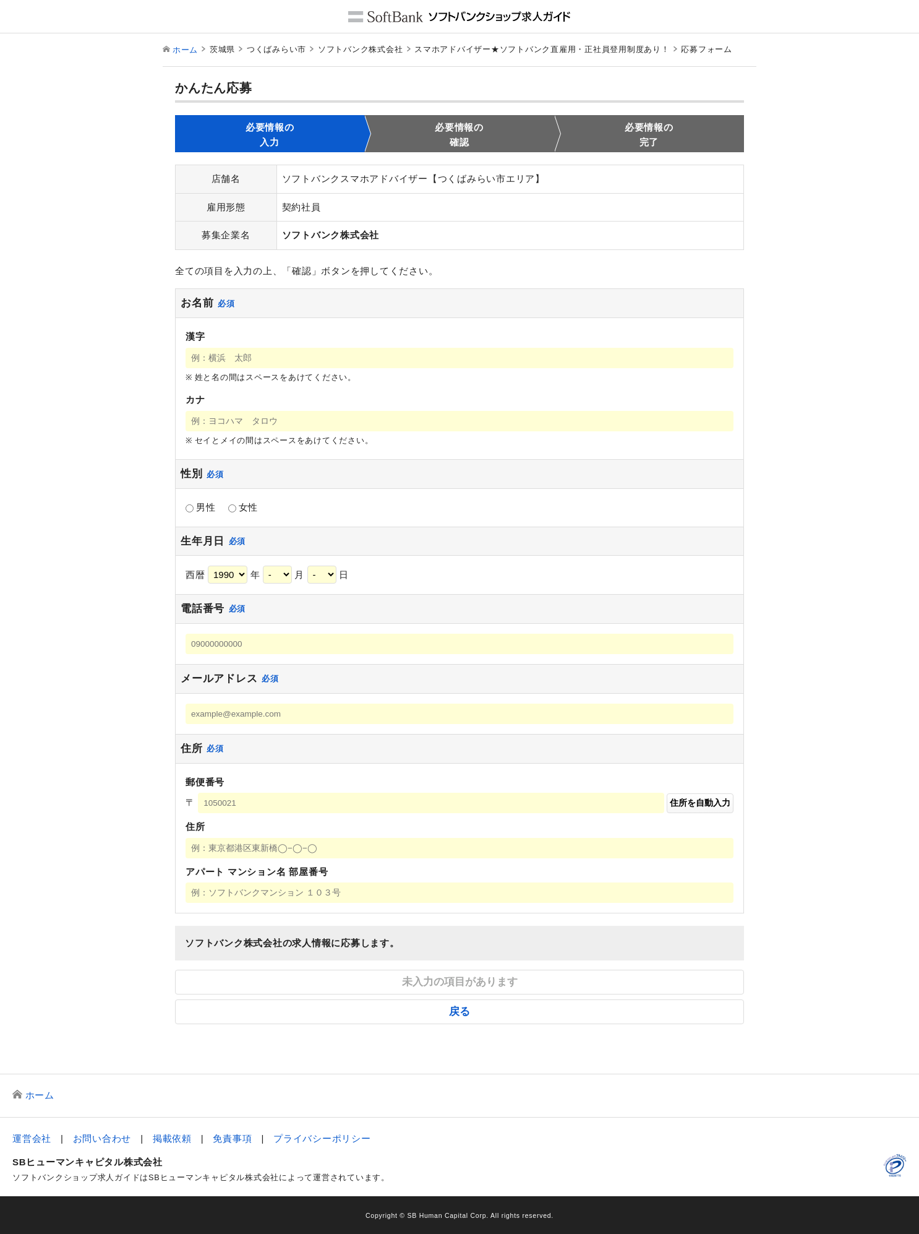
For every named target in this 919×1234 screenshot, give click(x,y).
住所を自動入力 (700, 803)
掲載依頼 (172, 1138)
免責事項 (232, 1138)
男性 (201, 507)
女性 (243, 507)
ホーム (185, 50)
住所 (195, 826)
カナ (195, 399)
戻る (459, 1011)
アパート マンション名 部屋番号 (257, 871)
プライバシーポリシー (322, 1138)
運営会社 (31, 1138)
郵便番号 (205, 782)
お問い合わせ (102, 1138)
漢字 (195, 336)
